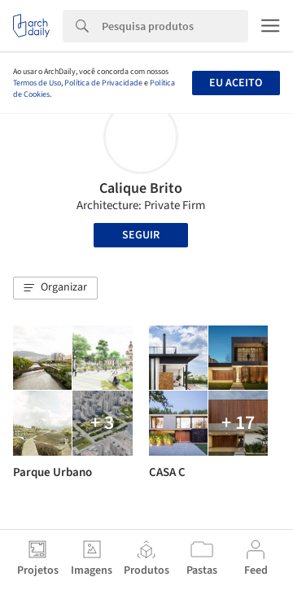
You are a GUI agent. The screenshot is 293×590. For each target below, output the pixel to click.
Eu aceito (235, 83)
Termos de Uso (37, 83)
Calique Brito (140, 188)
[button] (55, 288)
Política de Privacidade (103, 83)
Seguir (141, 235)
